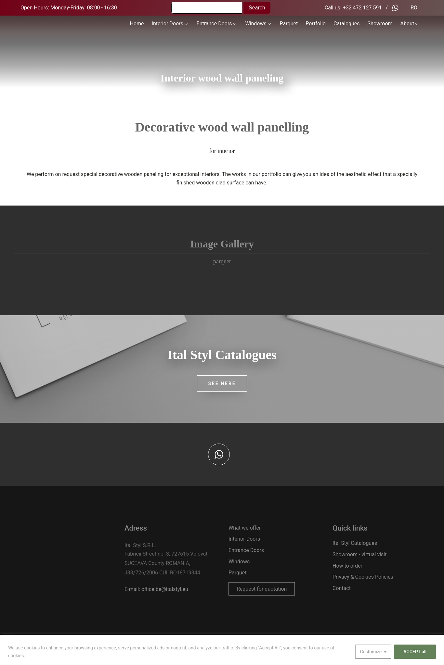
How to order (347, 566)
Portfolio (316, 23)
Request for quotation (262, 589)
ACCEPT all (414, 651)
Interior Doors (170, 23)
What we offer (245, 528)
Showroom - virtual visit (359, 554)
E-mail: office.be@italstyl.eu (156, 589)
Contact (342, 588)
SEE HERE (222, 383)
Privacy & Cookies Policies (363, 577)
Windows (258, 23)
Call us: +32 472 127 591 (353, 8)
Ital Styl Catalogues (355, 543)
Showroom (380, 23)
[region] (222, 650)
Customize (371, 651)
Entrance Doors (217, 23)
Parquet (289, 23)
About (410, 23)
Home (137, 23)
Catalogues (346, 23)
